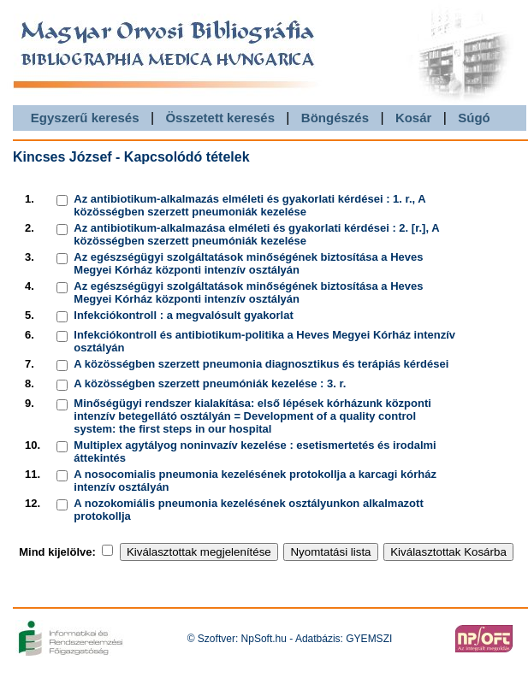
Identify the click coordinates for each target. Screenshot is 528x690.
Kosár (413, 117)
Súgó (474, 117)
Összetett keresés (220, 117)
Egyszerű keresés (85, 117)
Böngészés (335, 117)
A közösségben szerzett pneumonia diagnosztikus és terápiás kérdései (261, 363)
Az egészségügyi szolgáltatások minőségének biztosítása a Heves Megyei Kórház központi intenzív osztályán (248, 263)
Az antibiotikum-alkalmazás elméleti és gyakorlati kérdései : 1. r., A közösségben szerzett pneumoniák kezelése (249, 205)
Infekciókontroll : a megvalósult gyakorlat (183, 315)
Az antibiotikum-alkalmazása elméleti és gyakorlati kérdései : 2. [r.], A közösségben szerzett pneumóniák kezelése (256, 234)
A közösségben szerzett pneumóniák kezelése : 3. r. (210, 383)
